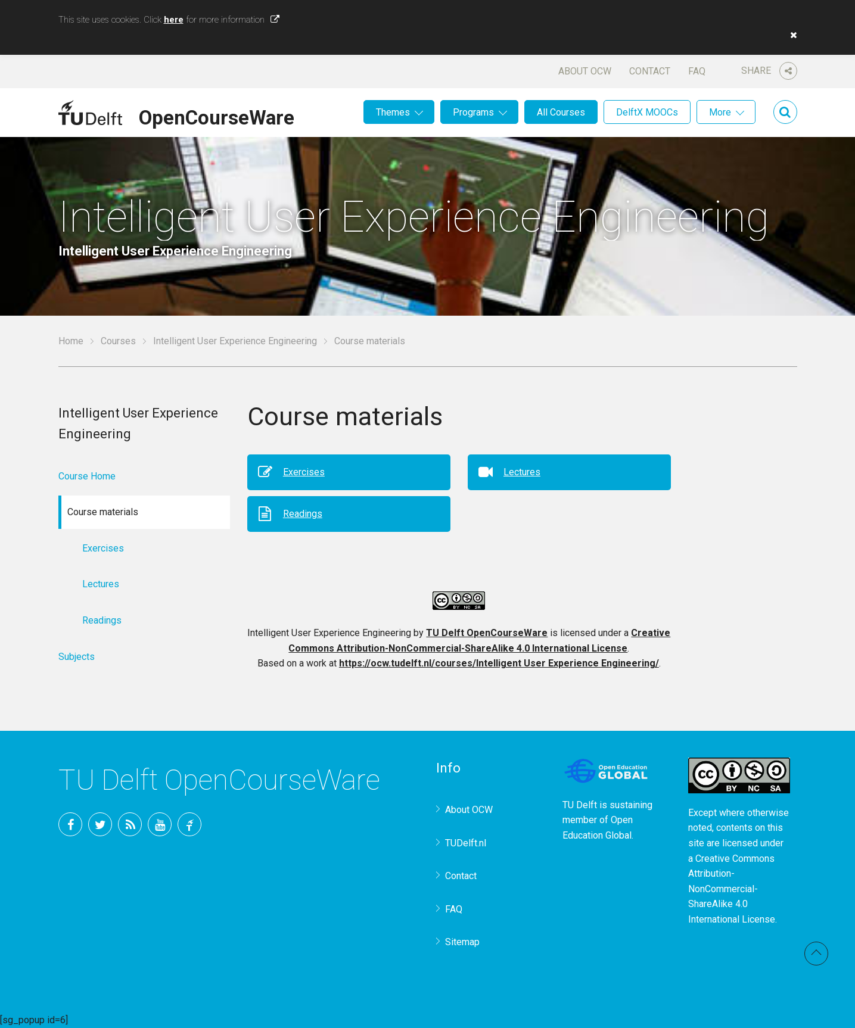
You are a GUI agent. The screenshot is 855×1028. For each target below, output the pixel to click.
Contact (649, 71)
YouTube (160, 824)
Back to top (816, 953)
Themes (393, 112)
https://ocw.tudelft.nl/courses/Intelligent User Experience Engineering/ (499, 663)
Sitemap (462, 942)
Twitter (100, 824)
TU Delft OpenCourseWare (487, 632)
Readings (302, 513)
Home (70, 341)
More (720, 112)
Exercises (304, 472)
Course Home (87, 476)
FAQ (696, 71)
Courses (118, 341)
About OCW (584, 71)
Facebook (70, 824)
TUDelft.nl (465, 843)
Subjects (76, 656)
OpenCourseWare (216, 115)
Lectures (521, 472)
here (174, 19)
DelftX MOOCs (647, 112)
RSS (130, 824)
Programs (473, 112)
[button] (790, 35)
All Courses (561, 112)
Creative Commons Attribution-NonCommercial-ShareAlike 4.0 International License (731, 889)
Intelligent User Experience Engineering (235, 341)
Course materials (369, 341)
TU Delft (189, 824)
